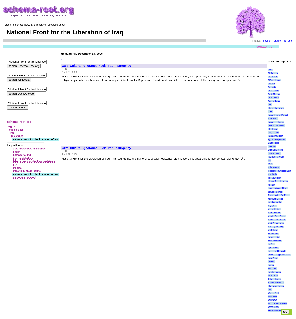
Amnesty (272, 87)
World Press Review (277, 303)
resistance (17, 136)
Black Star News (276, 108)
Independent (273, 167)
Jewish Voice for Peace (279, 195)
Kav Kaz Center (275, 199)
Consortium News (276, 125)
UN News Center (276, 286)
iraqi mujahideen (23, 158)
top (285, 311)
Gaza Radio (273, 143)
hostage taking (22, 155)
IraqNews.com (274, 178)
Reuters (271, 261)
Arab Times (273, 97)
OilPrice (271, 244)
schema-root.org (19, 121)
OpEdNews (273, 248)
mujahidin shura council (27, 171)
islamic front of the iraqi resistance (34, 161)
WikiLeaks (272, 296)
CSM (270, 111)
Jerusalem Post (275, 192)
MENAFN (272, 206)
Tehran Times (274, 279)
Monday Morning (275, 227)
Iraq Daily (272, 174)
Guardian (272, 146)
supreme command (24, 177)
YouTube (287, 40)
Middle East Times (276, 220)
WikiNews (272, 300)
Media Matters (274, 209)
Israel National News (277, 188)
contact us (264, 46)
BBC (270, 104)
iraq (12, 133)
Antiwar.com (273, 91)
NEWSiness (273, 234)
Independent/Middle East (279, 171)
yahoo (277, 40)
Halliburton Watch (276, 157)
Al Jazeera (273, 73)
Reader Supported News (279, 255)
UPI (269, 289)
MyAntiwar (273, 230)
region (12, 126)
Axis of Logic (274, 101)
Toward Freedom (276, 282)
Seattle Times (274, 272)
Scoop (271, 265)
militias (17, 167)
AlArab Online (274, 80)
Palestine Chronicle (277, 251)
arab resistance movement (29, 148)
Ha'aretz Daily (274, 153)
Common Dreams (276, 122)
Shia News (273, 275)
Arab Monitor (274, 94)
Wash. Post (273, 293)
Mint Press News (276, 223)
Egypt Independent (277, 139)
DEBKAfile (273, 129)
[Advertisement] (96, 112)
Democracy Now (275, 136)
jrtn (15, 164)
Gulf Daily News (275, 150)
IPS (269, 160)
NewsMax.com (274, 241)
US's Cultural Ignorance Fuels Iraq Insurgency (96, 65)
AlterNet (271, 84)
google (267, 40)
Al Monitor (273, 77)
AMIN (270, 70)
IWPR (270, 164)
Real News (273, 258)
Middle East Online (277, 216)
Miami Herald (274, 213)
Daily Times (273, 132)
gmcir (16, 151)
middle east (16, 129)
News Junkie (274, 237)
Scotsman (272, 268)
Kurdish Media (274, 202)
